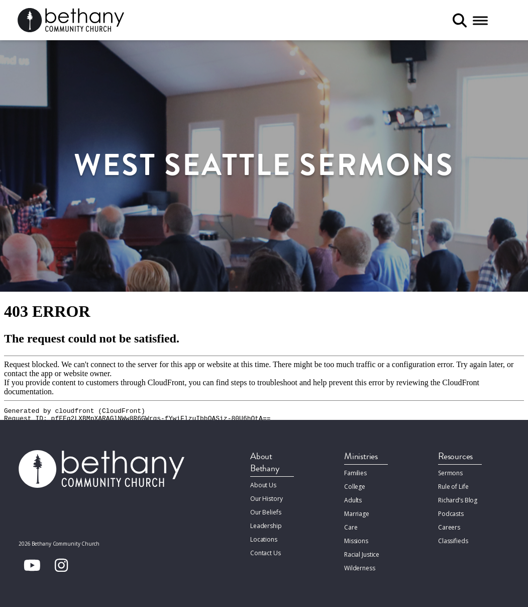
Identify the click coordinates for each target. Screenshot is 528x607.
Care (350, 527)
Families (355, 473)
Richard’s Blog (457, 500)
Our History (266, 498)
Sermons (450, 473)
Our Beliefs (265, 512)
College (354, 486)
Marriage (356, 513)
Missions (356, 541)
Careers (449, 527)
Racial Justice (361, 554)
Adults (353, 500)
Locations (263, 539)
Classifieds (453, 541)
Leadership (266, 526)
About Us (263, 485)
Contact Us (265, 553)
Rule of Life (453, 486)
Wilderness (359, 568)
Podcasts (451, 513)
